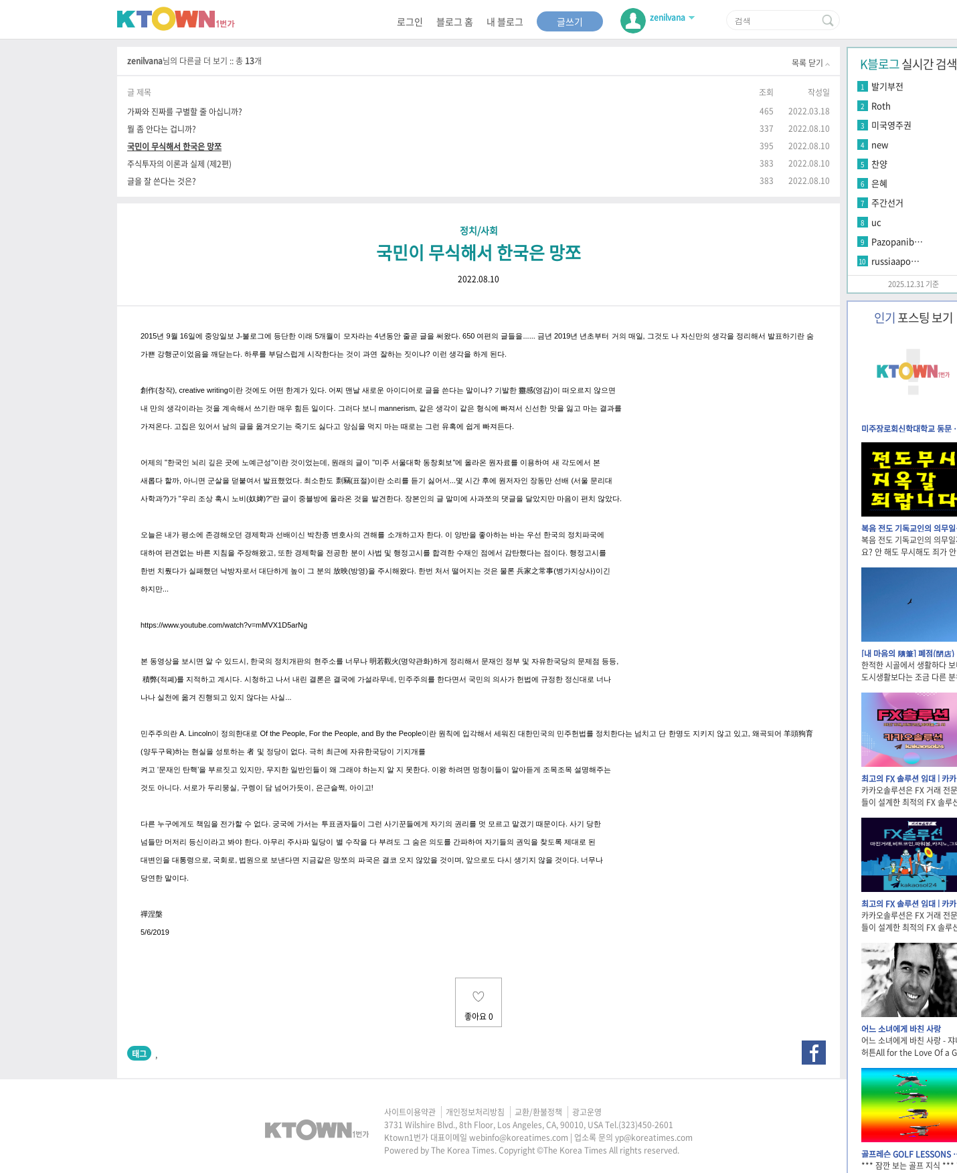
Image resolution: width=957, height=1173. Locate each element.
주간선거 (887, 202)
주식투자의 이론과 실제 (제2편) (179, 163)
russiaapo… (895, 260)
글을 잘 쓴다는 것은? (161, 181)
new (879, 144)
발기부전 (887, 86)
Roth (881, 105)
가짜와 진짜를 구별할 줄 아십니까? (184, 111)
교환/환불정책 (538, 1112)
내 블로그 (505, 21)
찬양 (879, 163)
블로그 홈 (454, 21)
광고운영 (587, 1112)
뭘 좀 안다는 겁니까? (161, 128)
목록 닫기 (811, 63)
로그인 (410, 21)
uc (876, 221)
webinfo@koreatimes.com (518, 1138)
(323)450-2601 (645, 1125)
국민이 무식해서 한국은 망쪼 (174, 146)
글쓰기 (570, 21)
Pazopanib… (897, 241)
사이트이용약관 (410, 1112)
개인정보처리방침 (475, 1112)
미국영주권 (891, 124)
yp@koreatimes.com (654, 1138)
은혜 (879, 183)
